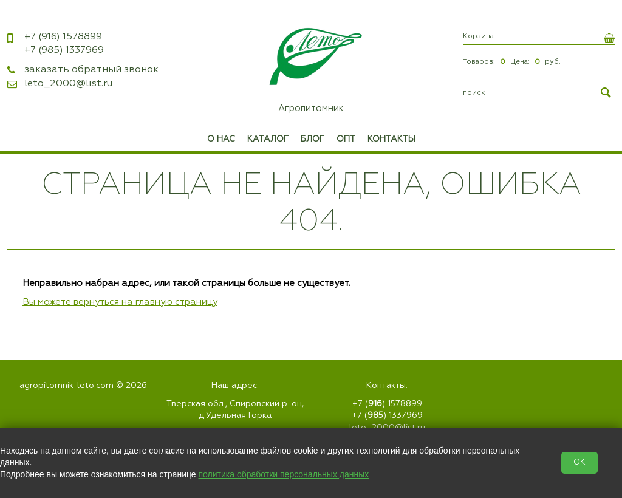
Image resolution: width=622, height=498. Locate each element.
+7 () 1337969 (387, 415)
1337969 (64, 50)
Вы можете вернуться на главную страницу (119, 302)
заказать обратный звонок (91, 70)
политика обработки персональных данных (284, 474)
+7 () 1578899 (387, 404)
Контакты (391, 139)
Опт (346, 139)
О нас (221, 139)
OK (579, 462)
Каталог (268, 139)
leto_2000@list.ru (68, 84)
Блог (312, 139)
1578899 (63, 37)
